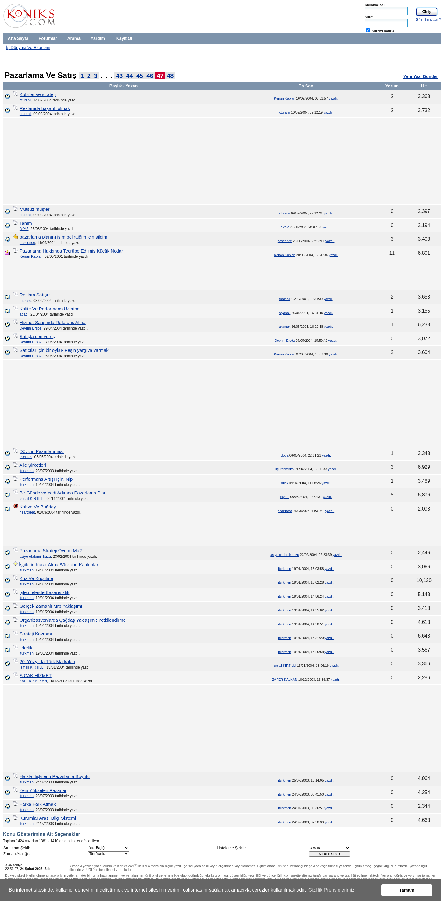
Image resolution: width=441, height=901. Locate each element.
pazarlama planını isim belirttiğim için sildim (63, 236)
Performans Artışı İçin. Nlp (46, 479)
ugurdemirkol (285, 469)
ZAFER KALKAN (33, 681)
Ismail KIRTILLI (32, 498)
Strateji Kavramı (36, 633)
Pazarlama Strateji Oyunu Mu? (51, 550)
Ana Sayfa (18, 38)
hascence (27, 243)
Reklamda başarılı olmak (45, 108)
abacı (24, 314)
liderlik (26, 647)
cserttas (26, 457)
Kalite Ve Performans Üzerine (50, 308)
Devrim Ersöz (30, 328)
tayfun (284, 497)
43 (119, 75)
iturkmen (27, 471)
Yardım (98, 38)
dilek (284, 483)
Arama (74, 38)
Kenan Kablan (284, 98)
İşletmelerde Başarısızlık (44, 592)
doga (284, 455)
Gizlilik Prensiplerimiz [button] (331, 889)
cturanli (25, 100)
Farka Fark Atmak (38, 804)
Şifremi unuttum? (428, 19)
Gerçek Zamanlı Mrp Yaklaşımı (51, 606)
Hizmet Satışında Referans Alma (53, 322)
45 (139, 75)
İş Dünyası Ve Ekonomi (28, 47)
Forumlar (47, 38)
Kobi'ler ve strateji (38, 94)
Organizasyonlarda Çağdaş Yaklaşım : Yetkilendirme (73, 620)
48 (170, 75)
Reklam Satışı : (35, 294)
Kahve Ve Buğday (38, 506)
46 (149, 75)
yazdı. (333, 98)
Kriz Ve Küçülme (36, 578)
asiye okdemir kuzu (35, 556)
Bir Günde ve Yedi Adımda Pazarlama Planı (64, 492)
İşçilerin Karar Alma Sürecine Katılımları (59, 564)
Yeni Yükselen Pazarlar (43, 790)
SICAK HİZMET (36, 675)
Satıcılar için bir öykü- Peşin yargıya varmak (64, 350)
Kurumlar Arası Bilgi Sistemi (48, 818)
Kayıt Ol (124, 38)
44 (129, 75)
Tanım (26, 223)
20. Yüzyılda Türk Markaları (47, 661)
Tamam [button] (406, 890)
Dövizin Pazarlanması (42, 451)
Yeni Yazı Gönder (420, 76)
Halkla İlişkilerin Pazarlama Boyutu (55, 776)
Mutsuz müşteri (35, 209)
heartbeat (27, 512)
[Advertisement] (328, 57)
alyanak (284, 313)
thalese (25, 301)
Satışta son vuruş (37, 336)
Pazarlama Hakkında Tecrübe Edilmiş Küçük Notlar (71, 250)
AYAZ (24, 229)
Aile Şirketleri (32, 465)
